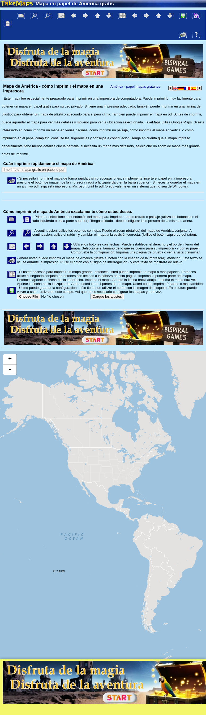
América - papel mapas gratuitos (135, 86)
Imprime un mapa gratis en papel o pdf (34, 170)
